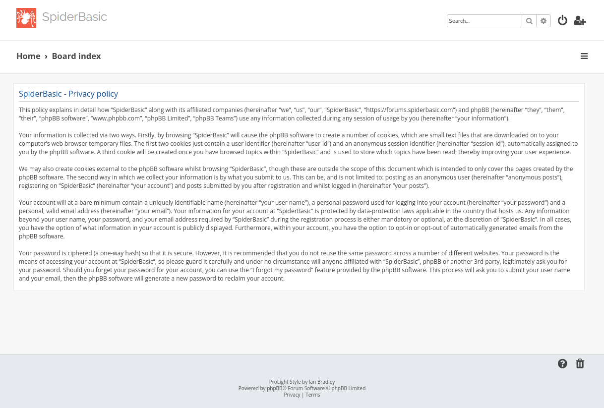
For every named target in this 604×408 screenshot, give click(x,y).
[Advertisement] (299, 318)
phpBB (274, 388)
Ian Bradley (322, 382)
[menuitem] (563, 21)
